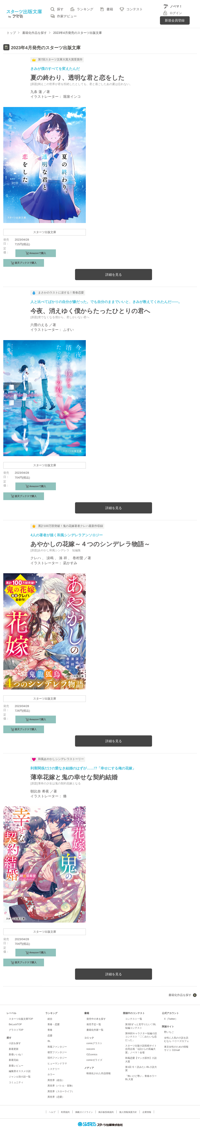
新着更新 (13, 1049)
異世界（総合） (56, 1080)
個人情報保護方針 (128, 1112)
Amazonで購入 (37, 253)
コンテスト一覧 (133, 1018)
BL (49, 1041)
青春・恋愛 (54, 1024)
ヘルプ (52, 1112)
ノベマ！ (176, 6)
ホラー (51, 1074)
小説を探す (15, 1043)
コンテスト (134, 9)
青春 (50, 1029)
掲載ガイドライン (84, 1112)
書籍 (109, 9)
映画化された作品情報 (98, 1073)
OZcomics (91, 1054)
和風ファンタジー (57, 1046)
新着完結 (13, 1060)
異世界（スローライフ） (61, 1091)
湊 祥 (63, 558)
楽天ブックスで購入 (25, 262)
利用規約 (65, 1112)
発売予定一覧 (93, 1024)
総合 (50, 1018)
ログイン (176, 13)
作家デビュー (67, 16)
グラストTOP (16, 1029)
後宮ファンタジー (57, 1052)
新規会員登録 (175, 20)
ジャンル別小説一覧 (20, 1076)
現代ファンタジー (57, 1057)
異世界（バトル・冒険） (61, 1085)
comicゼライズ (94, 1060)
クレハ (35, 558)
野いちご (169, 1032)
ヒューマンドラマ (57, 1063)
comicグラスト (94, 1043)
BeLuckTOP (15, 1024)
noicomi (90, 1049)
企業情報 (146, 1112)
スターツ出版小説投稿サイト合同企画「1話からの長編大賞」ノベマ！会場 (141, 1049)
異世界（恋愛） (56, 1096)
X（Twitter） (171, 1018)
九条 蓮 (36, 92)
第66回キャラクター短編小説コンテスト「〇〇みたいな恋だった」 (141, 1036)
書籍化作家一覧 (94, 1029)
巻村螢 (78, 558)
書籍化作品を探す (180, 995)
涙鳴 (49, 558)
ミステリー (54, 1069)
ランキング (85, 9)
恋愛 (50, 1035)
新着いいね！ (16, 1054)
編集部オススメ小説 (20, 1071)
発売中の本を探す (96, 1018)
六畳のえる (39, 325)
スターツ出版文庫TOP (21, 1018)
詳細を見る (113, 274)
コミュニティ (16, 1082)
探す (60, 9)
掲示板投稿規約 (106, 1112)
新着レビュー (16, 1065)
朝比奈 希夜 (39, 791)
